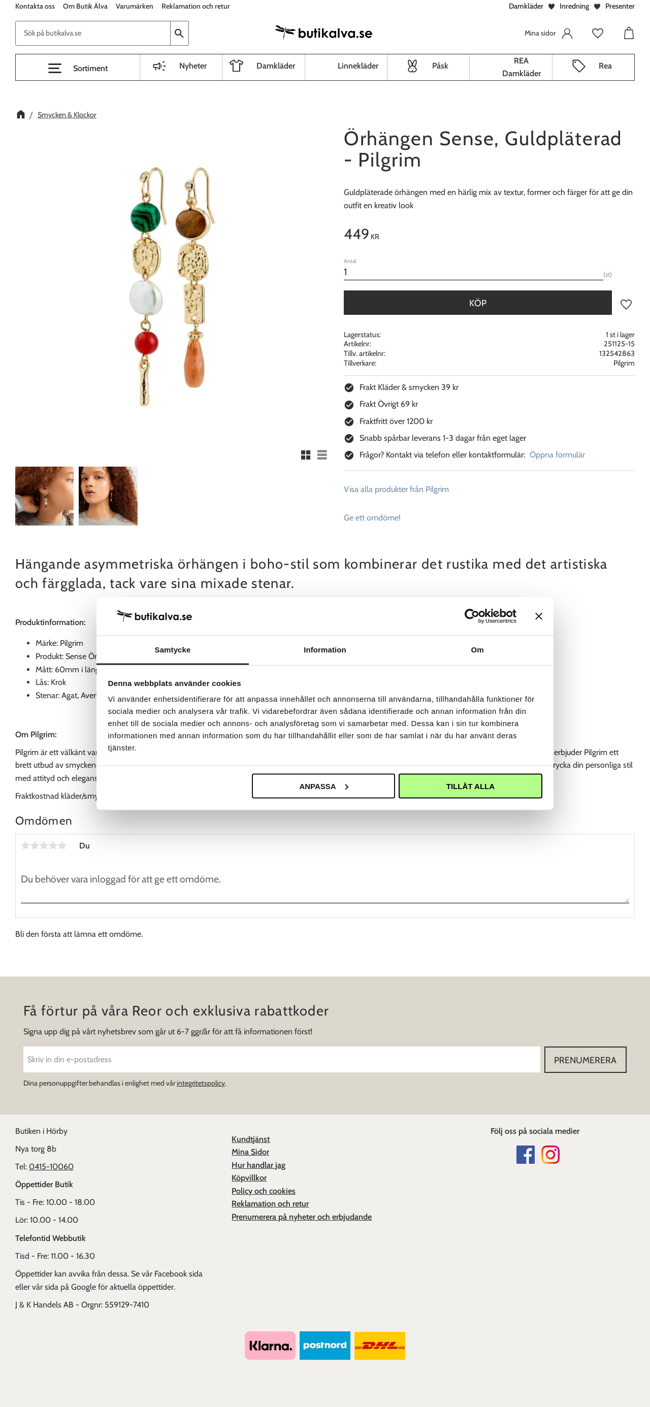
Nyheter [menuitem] (193, 66)
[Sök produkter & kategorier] (93, 33)
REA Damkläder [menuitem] (521, 67)
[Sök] (180, 33)
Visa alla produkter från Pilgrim (396, 489)
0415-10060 (51, 1166)
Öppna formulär (557, 455)
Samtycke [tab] (173, 649)
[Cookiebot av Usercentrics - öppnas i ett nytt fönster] (472, 616)
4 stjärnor (52, 845)
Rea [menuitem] (605, 66)
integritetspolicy (201, 1083)
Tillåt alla (470, 785)
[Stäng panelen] (538, 615)
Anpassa (323, 785)
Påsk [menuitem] (440, 66)
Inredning (574, 6)
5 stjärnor (62, 845)
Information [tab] (325, 649)
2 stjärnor (34, 845)
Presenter (620, 6)
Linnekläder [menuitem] (358, 66)
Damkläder (526, 6)
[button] (78, 68)
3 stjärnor (43, 845)
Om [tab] (477, 649)
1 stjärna (25, 845)
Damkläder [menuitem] (275, 66)
